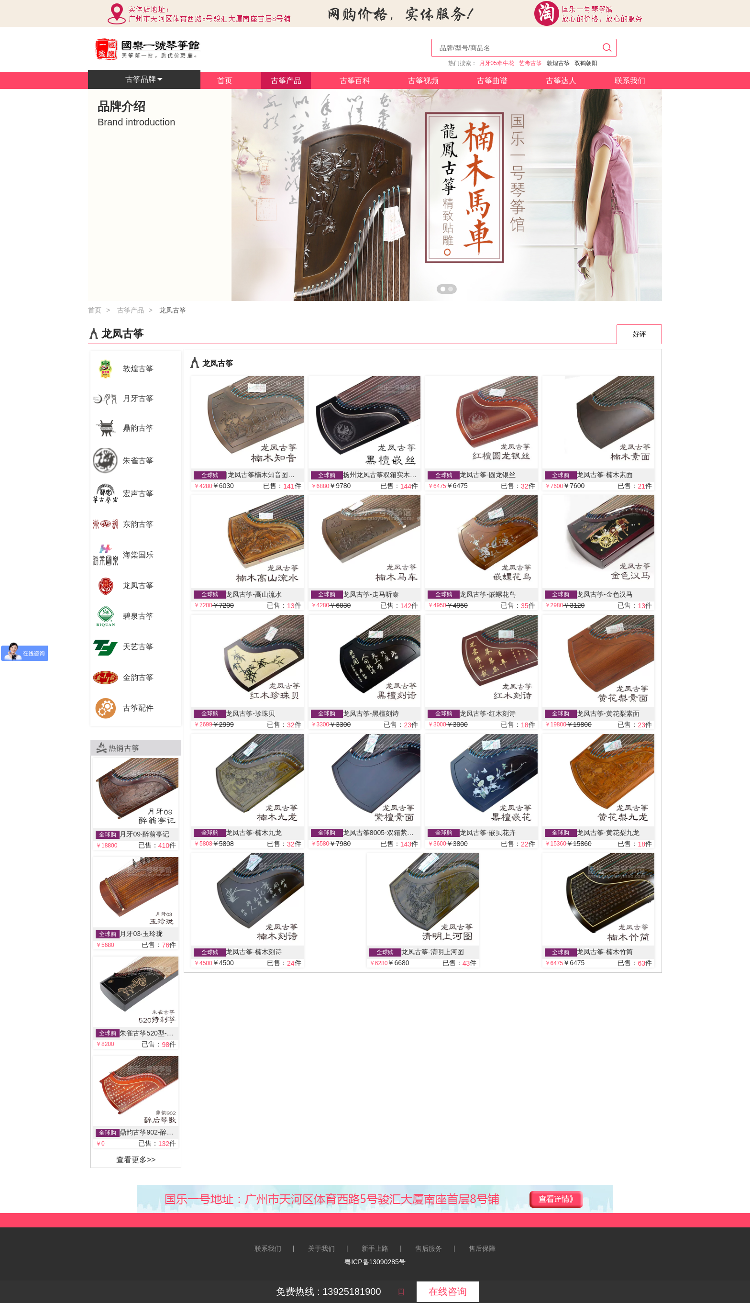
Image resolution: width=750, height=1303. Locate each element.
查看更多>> (136, 1160)
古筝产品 (286, 81)
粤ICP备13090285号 (375, 1262)
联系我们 (630, 81)
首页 (224, 81)
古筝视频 (423, 81)
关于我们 (321, 1248)
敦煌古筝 (558, 63)
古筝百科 (355, 81)
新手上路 (375, 1248)
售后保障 (482, 1248)
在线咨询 (448, 1291)
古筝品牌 (144, 79)
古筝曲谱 (492, 81)
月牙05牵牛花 (496, 63)
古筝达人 (561, 81)
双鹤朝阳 (585, 63)
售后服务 (428, 1248)
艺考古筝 (530, 63)
